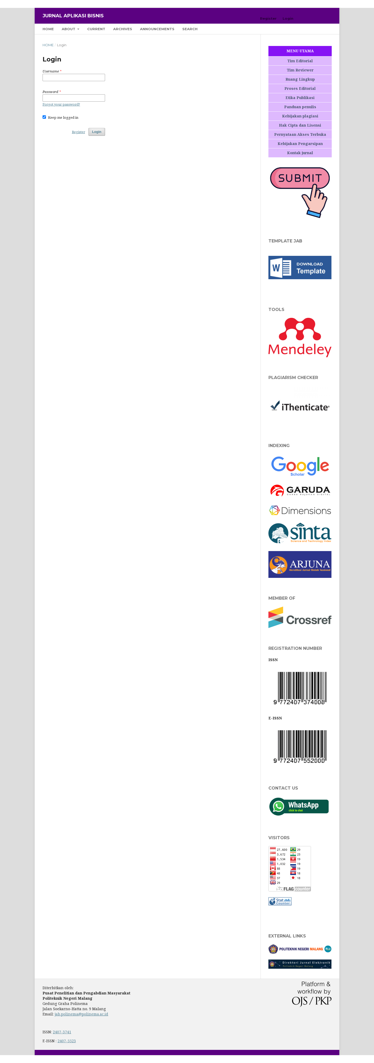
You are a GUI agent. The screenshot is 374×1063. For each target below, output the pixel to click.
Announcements (157, 29)
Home (48, 29)
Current (96, 29)
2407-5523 (67, 1040)
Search (190, 29)
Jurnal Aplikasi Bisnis (73, 16)
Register (268, 18)
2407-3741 (62, 1031)
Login (288, 18)
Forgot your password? (61, 104)
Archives (122, 29)
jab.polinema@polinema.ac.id (81, 1014)
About (69, 29)
